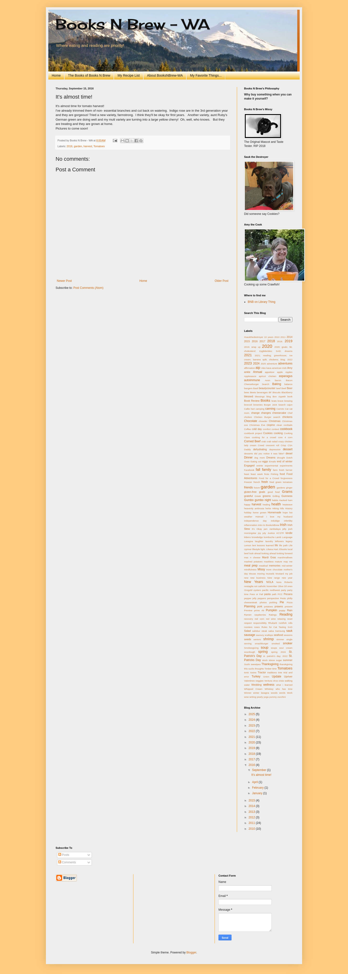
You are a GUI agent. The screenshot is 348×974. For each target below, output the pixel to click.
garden (78, 146)
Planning (249, 606)
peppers (262, 598)
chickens (287, 416)
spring (263, 652)
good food (274, 492)
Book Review (252, 400)
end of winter (284, 461)
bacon (278, 380)
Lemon (247, 545)
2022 (289, 359)
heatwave (287, 504)
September (259, 770)
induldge (275, 520)
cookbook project (253, 433)
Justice (271, 533)
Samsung (280, 631)
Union (266, 676)
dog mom (259, 457)
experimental (271, 465)
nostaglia (248, 586)
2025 (263, 363)
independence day (255, 520)
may (285, 561)
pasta (267, 594)
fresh (264, 482)
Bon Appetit (279, 396)
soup (264, 647)
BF (270, 392)
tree (280, 672)
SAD (290, 627)
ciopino (271, 424)
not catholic (260, 586)
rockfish (283, 623)
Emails (272, 461)
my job (288, 573)
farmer (289, 470)
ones (289, 586)
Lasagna (248, 541)
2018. (280, 341)
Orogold (248, 590)
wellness (268, 684)
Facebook (249, 470)
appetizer (269, 372)
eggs (265, 461)
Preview (248, 610)
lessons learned (265, 545)
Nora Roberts (284, 582)
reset (289, 619)
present (288, 606)
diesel (289, 453)
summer (287, 660)
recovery (248, 619)
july (264, 533)
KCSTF (280, 533)
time (274, 668)
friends (248, 487)
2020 (267, 346)
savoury (260, 635)
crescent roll (272, 445)
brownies (257, 404)
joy (259, 533)
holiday (247, 512)
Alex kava (266, 368)
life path (283, 545)
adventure (272, 363)
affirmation (249, 368)
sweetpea (256, 664)
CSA (290, 445)
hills (282, 508)
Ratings (273, 614)
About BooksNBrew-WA (165, 75)
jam (265, 529)
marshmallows (285, 557)
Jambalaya (274, 529)
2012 (252, 817)
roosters (248, 627)
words (282, 692)
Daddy (247, 449)
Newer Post (64, 281)
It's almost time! (261, 775)
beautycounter (267, 388)
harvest (87, 146)
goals (262, 491)
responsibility (260, 623)
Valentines (249, 680)
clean (279, 425)
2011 (283, 337)
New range (274, 577)
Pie (282, 602)
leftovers (279, 541)
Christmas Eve (257, 425)
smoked (276, 643)
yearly (260, 697)
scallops (269, 635)
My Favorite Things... (205, 75)
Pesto (283, 598)
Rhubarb (272, 623)
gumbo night (263, 500)
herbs (268, 508)
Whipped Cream (253, 689)
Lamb (278, 537)
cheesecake (279, 412)
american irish (279, 368)
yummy (273, 697)
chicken (248, 417)
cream (253, 445)
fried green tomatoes (280, 482)
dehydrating (260, 449)
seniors (257, 639)
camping (260, 408)
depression (275, 449)
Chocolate (250, 421)
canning (270, 408)
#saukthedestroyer (253, 337)
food (282, 473)
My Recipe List (128, 75)
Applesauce (250, 376)
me (290, 561)
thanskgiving (286, 664)
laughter (259, 541)
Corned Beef (252, 441)
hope (285, 512)
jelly (284, 529)
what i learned (284, 684)
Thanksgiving (270, 664)
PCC (280, 594)
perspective (273, 598)
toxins (253, 672)
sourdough (249, 652)
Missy (261, 569)
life (276, 545)
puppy (282, 610)
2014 (289, 336)
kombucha (269, 537)
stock (265, 660)
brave (280, 401)
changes (266, 412)
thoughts (259, 668)
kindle (289, 532)
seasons (288, 635)
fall (258, 470)
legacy (289, 541)
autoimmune (252, 380)
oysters (257, 590)
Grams (287, 492)
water (247, 684)
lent (254, 545)
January (257, 793)
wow (246, 697)
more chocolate (274, 569)
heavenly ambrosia (254, 508)
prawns (279, 606)
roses (257, 627)
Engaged (249, 465)
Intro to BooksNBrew (268, 525)
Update (276, 676)
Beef (284, 388)
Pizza (289, 602)
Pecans (288, 594)
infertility (288, 520)
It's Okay (257, 529)
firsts (266, 474)
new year (287, 577)
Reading (285, 614)
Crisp (283, 445)
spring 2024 (278, 652)
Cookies (268, 433)
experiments (286, 465)
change (255, 412)
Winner (247, 692)
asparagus (285, 376)
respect (248, 623)
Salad (247, 630)
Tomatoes (99, 146)
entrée (259, 465)
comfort (267, 429)
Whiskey (269, 689)
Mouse (252, 573)
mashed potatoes (253, 561)
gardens (281, 487)
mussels (270, 573)
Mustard (280, 573)
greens (267, 495)
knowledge (257, 537)
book (289, 396)
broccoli (248, 404)
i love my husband (279, 516)
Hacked (283, 500)
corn (290, 437)
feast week (257, 474)
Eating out (256, 461)
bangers (248, 388)
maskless (269, 561)
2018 (271, 341)
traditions (272, 672)
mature (278, 561)
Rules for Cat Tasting (273, 627)
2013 (252, 812)
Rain (289, 610)
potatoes (268, 606)
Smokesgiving (251, 648)
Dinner (248, 457)
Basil (255, 388)
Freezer (248, 482)
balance (288, 384)
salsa (271, 631)
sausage (249, 635)
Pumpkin (271, 610)
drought (281, 457)
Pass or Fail (256, 594)
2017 (262, 341)
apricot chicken (267, 376)
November (272, 586)
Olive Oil (282, 586)
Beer (289, 388)
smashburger (261, 643)
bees (246, 392)
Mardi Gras (269, 557)
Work (289, 692)
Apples (288, 372)
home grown (259, 512)
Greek (258, 496)
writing (252, 697)
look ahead (255, 553)
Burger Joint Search (275, 404)
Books (265, 400)
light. (263, 549)
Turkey (256, 676)
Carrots (280, 408)
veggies (259, 680)
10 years (268, 337)
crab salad (272, 441)
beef (278, 388)
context (275, 429)
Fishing (274, 474)
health (276, 504)
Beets (253, 392)
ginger (289, 487)
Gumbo (249, 500)
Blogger (191, 952)
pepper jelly (250, 598)
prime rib (259, 610)
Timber (268, 668)
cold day (257, 429)
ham (290, 500)
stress (272, 660)
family (266, 470)
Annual (257, 372)
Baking (276, 384)
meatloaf (263, 565)
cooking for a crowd (264, 437)
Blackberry (287, 392)
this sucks (249, 668)
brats (273, 401)
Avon (267, 380)
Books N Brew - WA (133, 24)
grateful (248, 495)
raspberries (260, 614)
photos (263, 602)
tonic (246, 672)
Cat (287, 408)
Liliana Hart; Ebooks (276, 549)
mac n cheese (252, 557)
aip (258, 368)
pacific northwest (271, 590)
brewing (288, 401)
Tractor (262, 672)
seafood (278, 634)
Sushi (247, 664)
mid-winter (287, 565)
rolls (290, 623)
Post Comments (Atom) (88, 288)
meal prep (251, 565)
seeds (247, 639)
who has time (284, 689)
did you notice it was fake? (269, 453)
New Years (253, 582)
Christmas (275, 421)
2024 (256, 363)
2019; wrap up (252, 347)
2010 (276, 337)
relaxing (281, 619)
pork (259, 606)
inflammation (250, 525)
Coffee (247, 429)
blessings (260, 396)
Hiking (275, 508)
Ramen (248, 614)
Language (287, 537)
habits (275, 500)
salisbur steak (259, 631)
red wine (271, 619)
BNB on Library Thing (262, 302)
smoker (287, 643)
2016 (69, 146)
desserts (248, 453)
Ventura (268, 680)
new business (257, 577)
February (258, 787)
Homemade (274, 512)
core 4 (282, 437)
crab (263, 441)
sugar (279, 660)
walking (288, 680)
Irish (283, 525)
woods (274, 692)
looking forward (284, 553)
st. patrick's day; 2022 (275, 656)
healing (266, 504)
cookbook (286, 429)
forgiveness (286, 478)
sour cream (286, 648)
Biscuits (277, 392)
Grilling (276, 496)
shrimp (268, 639)
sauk (289, 630)
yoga (266, 697)
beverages (262, 392)
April (255, 782)
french (257, 482)
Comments (67, 862)
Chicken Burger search (267, 417)
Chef (290, 413)
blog (268, 396)
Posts (63, 855)
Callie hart (249, 408)
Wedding (256, 684)
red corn (259, 619)
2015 (247, 341)
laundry (269, 541)
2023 (248, 363)
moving (261, 573)
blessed (248, 396)
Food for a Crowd (269, 478)
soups (274, 648)
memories (274, 565)
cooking (278, 433)
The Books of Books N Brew (89, 75)
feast (246, 474)
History (288, 508)
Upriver (288, 676)
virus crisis (278, 680)
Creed (261, 445)
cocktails (287, 425)
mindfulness (250, 569)
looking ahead (268, 553)
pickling (273, 602)
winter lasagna (261, 692)
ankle (247, 372)
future (257, 487)
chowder (263, 421)
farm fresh (278, 470)
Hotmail (259, 516)
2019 (288, 341)
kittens (247, 537)
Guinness (286, 495)
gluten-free (250, 491)
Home (56, 75)
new (246, 577)
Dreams (271, 457)
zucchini (281, 697)
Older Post (221, 281)
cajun (289, 404)
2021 (248, 355)
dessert (287, 449)
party (283, 590)
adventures (285, 363)
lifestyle (256, 549)
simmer (280, 639)
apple (280, 372)
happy (247, 504)
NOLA (269, 582)
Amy (289, 367)
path (274, 594)
